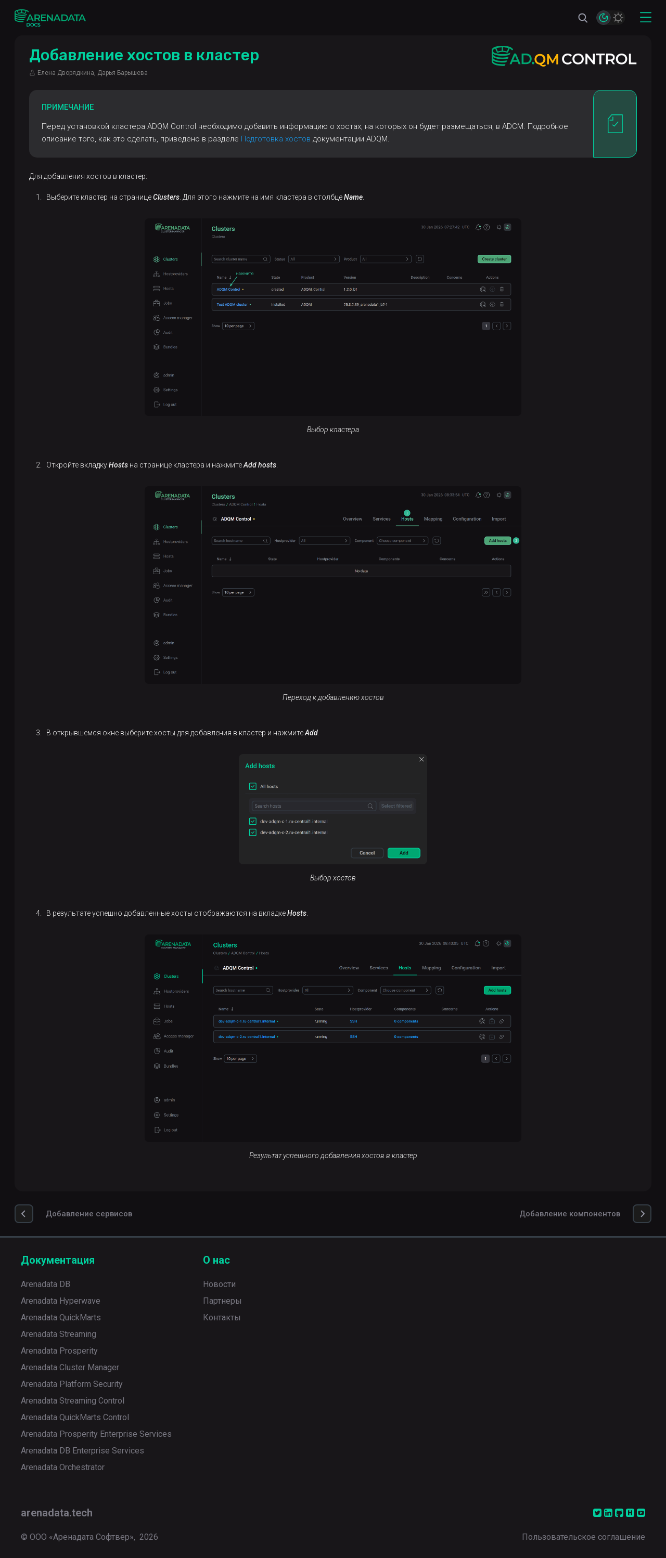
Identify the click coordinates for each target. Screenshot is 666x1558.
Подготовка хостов (276, 139)
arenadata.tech (57, 1513)
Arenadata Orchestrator (63, 1467)
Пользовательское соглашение (583, 1537)
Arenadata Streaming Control (72, 1401)
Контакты (222, 1317)
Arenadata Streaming (58, 1334)
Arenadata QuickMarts (61, 1317)
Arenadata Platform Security (72, 1384)
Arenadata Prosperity (59, 1351)
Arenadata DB (45, 1284)
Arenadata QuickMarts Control (75, 1417)
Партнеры (222, 1301)
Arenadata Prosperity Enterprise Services (96, 1434)
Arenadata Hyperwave (60, 1301)
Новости (219, 1284)
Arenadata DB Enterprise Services (82, 1451)
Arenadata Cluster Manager (70, 1367)
